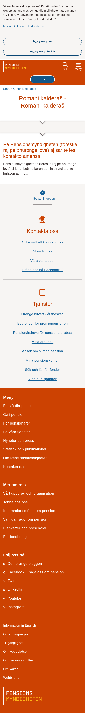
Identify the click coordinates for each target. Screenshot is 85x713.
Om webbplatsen (16, 651)
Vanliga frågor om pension (25, 519)
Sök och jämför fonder (42, 370)
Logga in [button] (42, 79)
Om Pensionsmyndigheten (25, 458)
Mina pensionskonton (42, 360)
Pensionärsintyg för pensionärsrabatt (42, 333)
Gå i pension (14, 415)
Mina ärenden (42, 342)
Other (24, 88)
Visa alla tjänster (42, 379)
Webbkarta (11, 677)
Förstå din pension (19, 406)
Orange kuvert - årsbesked (42, 314)
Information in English (19, 625)
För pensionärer (16, 423)
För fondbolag (15, 537)
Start (6, 88)
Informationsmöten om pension (29, 511)
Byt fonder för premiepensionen (42, 323)
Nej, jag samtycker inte (42, 51)
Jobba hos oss (15, 502)
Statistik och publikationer (24, 449)
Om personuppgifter (18, 660)
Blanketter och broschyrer (25, 528)
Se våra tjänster (16, 432)
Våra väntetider (42, 261)
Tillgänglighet (13, 643)
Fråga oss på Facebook (49, 271)
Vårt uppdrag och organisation (28, 493)
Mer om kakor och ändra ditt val (24, 26)
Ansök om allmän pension (42, 351)
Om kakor (10, 669)
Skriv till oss (42, 251)
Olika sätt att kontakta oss (42, 242)
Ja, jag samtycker (42, 41)
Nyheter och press (18, 441)
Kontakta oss (14, 467)
